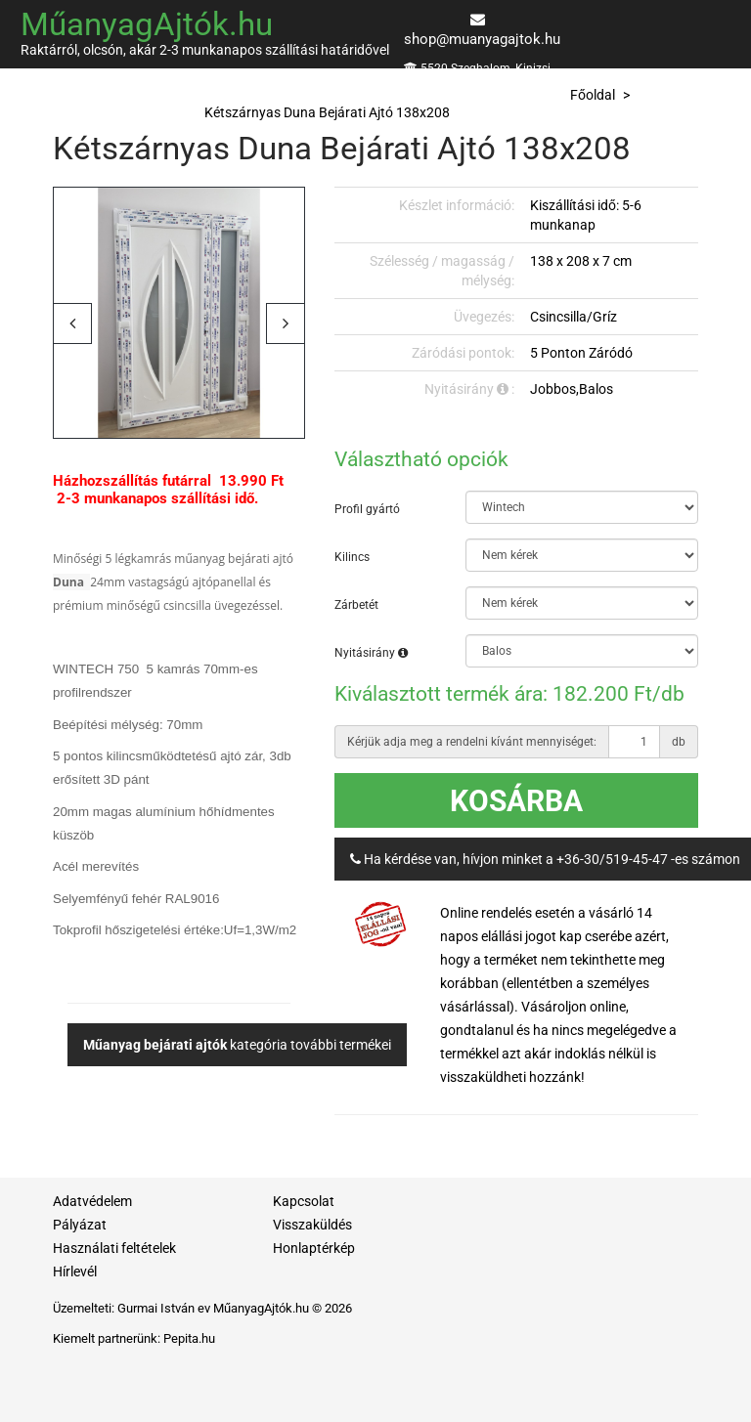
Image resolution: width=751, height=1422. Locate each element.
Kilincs (352, 557)
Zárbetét (356, 605)
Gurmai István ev (163, 1308)
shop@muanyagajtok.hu (482, 39)
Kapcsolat (303, 1201)
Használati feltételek (114, 1248)
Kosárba (516, 801)
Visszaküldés (312, 1224)
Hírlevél (75, 1271)
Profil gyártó (367, 509)
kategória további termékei (237, 1045)
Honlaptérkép (314, 1248)
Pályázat (80, 1224)
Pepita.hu (189, 1338)
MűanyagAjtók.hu (147, 24)
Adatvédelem (92, 1201)
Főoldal (592, 95)
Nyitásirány (371, 653)
